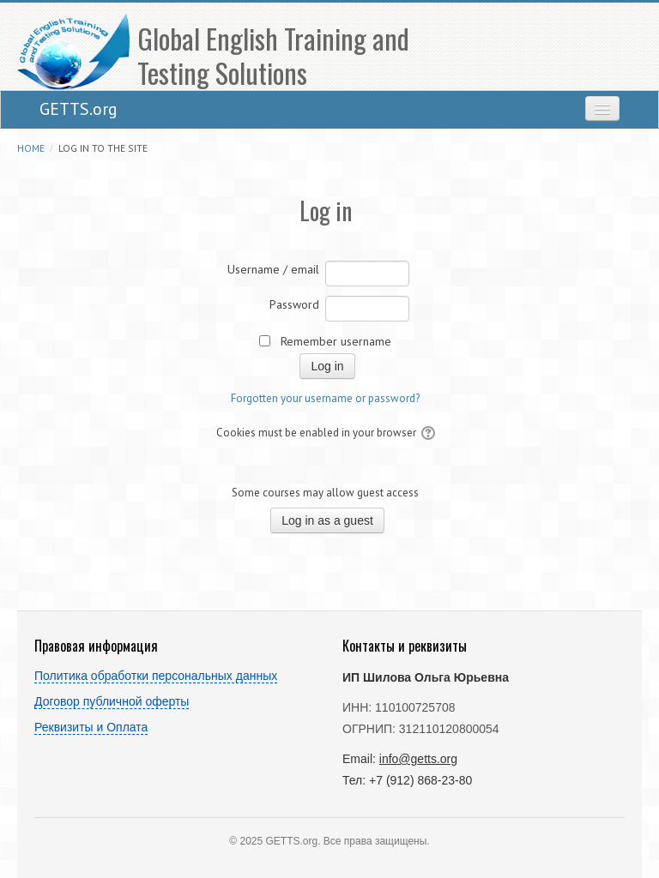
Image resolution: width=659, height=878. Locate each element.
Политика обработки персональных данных (155, 676)
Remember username (336, 341)
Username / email (273, 269)
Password (294, 304)
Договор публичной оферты (111, 701)
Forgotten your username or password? (325, 398)
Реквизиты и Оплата (91, 727)
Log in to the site (103, 147)
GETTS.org (78, 109)
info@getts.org (418, 759)
